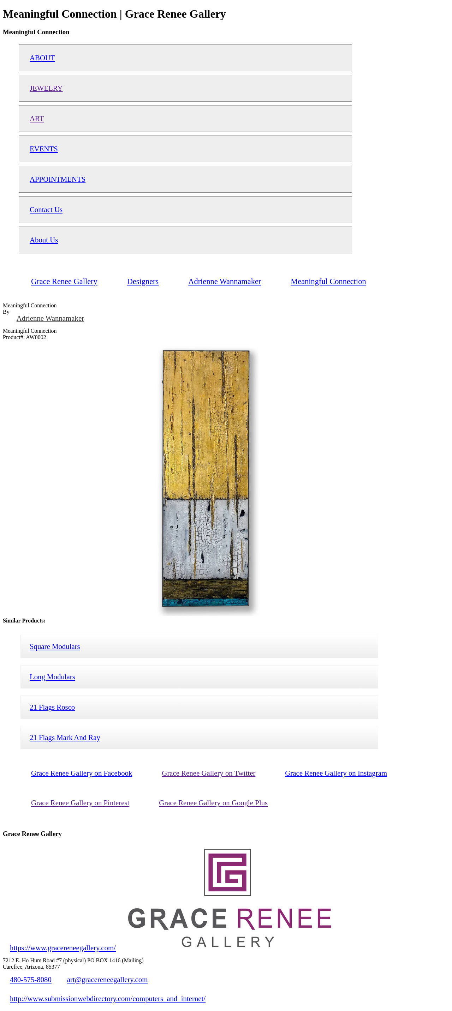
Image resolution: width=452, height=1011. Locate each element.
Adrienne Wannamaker (50, 318)
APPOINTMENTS (57, 179)
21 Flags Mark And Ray (65, 737)
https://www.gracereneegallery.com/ (63, 948)
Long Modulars (52, 677)
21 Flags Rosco (52, 707)
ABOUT (42, 58)
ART (37, 118)
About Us (44, 240)
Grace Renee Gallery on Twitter (208, 773)
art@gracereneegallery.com (107, 979)
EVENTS (44, 149)
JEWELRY (46, 88)
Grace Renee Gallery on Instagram (336, 773)
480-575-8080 (31, 979)
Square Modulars (55, 646)
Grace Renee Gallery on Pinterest (80, 803)
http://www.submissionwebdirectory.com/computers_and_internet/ (108, 998)
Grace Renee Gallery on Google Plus (213, 803)
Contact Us (46, 209)
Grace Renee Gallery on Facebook (81, 773)
